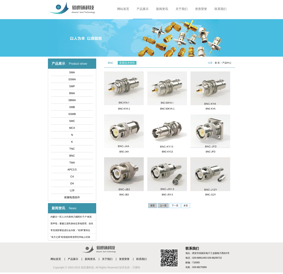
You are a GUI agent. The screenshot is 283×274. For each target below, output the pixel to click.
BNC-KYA (210, 108)
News (72, 208)
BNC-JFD (210, 151)
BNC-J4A (124, 151)
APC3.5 (72, 169)
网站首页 (123, 9)
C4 (72, 176)
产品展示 (143, 9)
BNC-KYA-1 (124, 108)
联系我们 (220, 9)
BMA (72, 93)
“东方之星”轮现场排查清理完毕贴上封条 (70, 237)
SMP (72, 86)
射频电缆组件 (72, 197)
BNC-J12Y (210, 194)
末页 (185, 205)
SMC (72, 120)
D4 (72, 183)
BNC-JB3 (124, 194)
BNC (72, 155)
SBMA (72, 100)
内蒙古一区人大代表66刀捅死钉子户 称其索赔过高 (71, 217)
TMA (72, 162)
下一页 (175, 205)
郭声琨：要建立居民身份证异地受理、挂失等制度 (72, 224)
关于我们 (182, 9)
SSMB (72, 114)
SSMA (72, 79)
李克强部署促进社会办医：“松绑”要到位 (70, 230)
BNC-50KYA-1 (167, 108)
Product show (78, 63)
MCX (72, 127)
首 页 (217, 63)
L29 (72, 190)
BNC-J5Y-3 (167, 194)
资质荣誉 (201, 9)
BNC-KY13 (167, 151)
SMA (72, 72)
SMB (72, 107)
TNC (72, 148)
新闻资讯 (162, 9)
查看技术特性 (127, 62)
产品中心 (226, 63)
